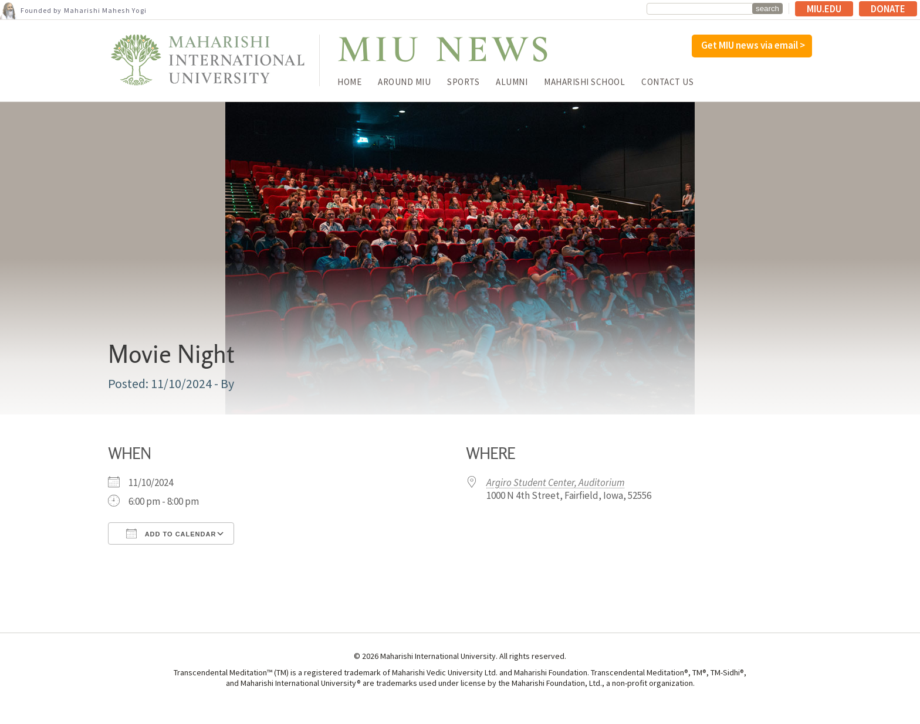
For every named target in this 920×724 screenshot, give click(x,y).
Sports (463, 81)
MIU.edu (824, 8)
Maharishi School (584, 81)
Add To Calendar (171, 533)
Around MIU (404, 81)
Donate (888, 8)
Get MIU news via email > (753, 45)
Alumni (511, 81)
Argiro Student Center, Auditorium (555, 482)
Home (349, 81)
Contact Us (667, 81)
